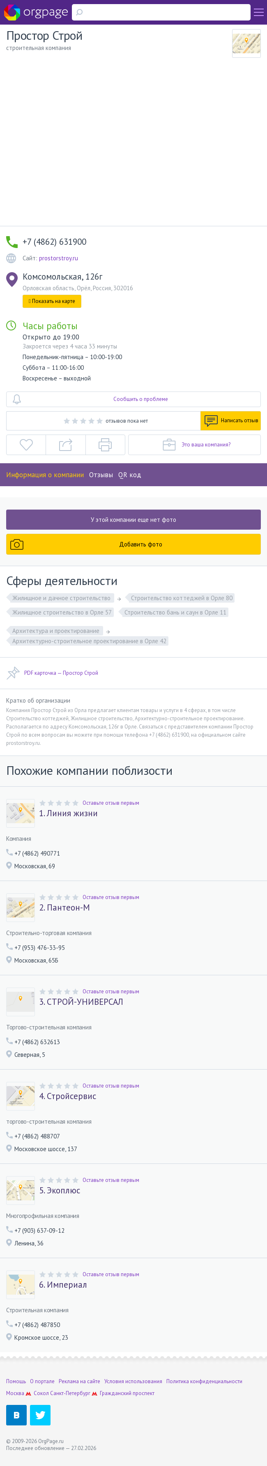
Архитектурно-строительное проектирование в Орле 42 (89, 641)
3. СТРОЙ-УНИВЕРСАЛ (81, 1001)
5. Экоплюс (59, 1190)
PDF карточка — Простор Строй (52, 673)
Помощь (16, 1381)
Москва (15, 1393)
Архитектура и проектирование (56, 631)
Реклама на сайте (79, 1381)
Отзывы (101, 474)
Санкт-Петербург (70, 1393)
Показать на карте (52, 301)
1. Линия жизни (68, 813)
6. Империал (63, 1284)
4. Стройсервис (67, 1096)
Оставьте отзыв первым (111, 802)
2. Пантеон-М (64, 907)
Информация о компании (45, 474)
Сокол (41, 1393)
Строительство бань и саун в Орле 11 (175, 612)
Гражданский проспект (127, 1393)
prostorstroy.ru (58, 258)
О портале (42, 1381)
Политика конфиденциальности (204, 1381)
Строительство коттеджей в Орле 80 (181, 598)
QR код (129, 474)
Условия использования (133, 1381)
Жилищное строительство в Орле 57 (62, 612)
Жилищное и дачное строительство (62, 598)
